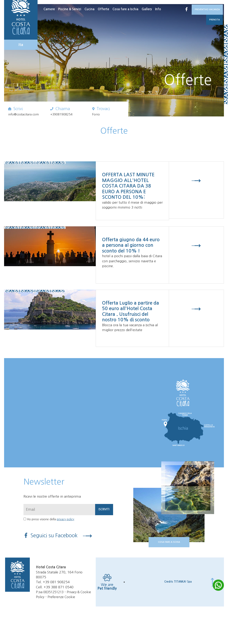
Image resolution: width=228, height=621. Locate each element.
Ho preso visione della (50, 519)
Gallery (147, 9)
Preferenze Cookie (74, 597)
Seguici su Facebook (61, 535)
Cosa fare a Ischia (125, 9)
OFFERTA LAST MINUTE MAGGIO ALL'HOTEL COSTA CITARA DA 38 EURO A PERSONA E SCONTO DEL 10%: (128, 185)
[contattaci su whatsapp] (218, 587)
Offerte (103, 9)
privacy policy (65, 519)
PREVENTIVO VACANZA (207, 9)
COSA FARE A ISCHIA (169, 542)
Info (158, 9)
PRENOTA (214, 20)
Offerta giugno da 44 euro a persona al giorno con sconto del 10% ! (131, 245)
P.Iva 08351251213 (51, 592)
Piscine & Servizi (69, 9)
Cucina (90, 9)
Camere (49, 9)
